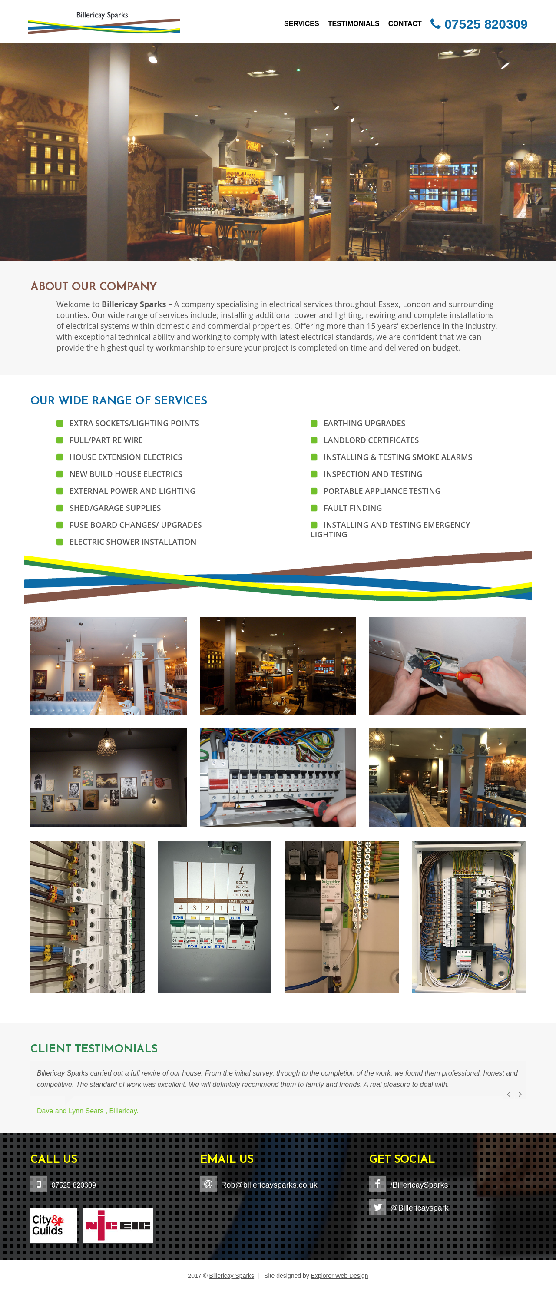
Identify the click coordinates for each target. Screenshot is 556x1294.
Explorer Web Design (339, 1275)
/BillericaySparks (419, 1185)
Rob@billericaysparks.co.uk (269, 1185)
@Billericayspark (419, 1208)
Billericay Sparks (231, 1275)
